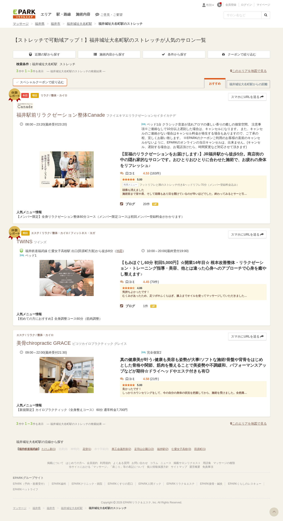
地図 (119, 251)
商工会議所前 (121, 449)
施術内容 (83, 14)
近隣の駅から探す (44, 54)
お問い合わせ (140, 463)
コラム (154, 463)
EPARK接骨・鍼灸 (211, 483)
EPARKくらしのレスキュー (244, 483)
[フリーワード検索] (243, 15)
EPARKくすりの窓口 (120, 483)
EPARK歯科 (59, 483)
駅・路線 (63, 14)
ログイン (246, 4)
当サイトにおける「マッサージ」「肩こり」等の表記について (107, 466)
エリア (46, 14)
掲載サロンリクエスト (187, 463)
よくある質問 (121, 463)
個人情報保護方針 (158, 466)
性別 (210, 5)
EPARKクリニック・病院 (87, 483)
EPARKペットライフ (25, 489)
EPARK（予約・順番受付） (29, 483)
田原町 (200, 449)
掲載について (55, 463)
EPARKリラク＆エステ (24, 14)
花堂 (87, 449)
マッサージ (21, 23)
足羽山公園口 (144, 449)
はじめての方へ (75, 463)
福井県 (39, 23)
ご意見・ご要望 (109, 14)
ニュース (165, 463)
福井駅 (163, 449)
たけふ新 (49, 449)
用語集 (207, 463)
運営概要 (194, 466)
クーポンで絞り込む (238, 54)
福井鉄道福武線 (28, 449)
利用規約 (105, 463)
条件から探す (174, 54)
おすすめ (215, 83)
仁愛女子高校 (181, 449)
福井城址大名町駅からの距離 (248, 84)
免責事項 (207, 466)
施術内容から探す (109, 54)
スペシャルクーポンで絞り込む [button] (40, 82)
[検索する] (266, 15)
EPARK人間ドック (150, 483)
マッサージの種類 (224, 463)
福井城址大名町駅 (79, 23)
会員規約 (92, 463)
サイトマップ (179, 466)
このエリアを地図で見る (248, 71)
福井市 (55, 23)
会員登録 (230, 4)
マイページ (263, 4)
